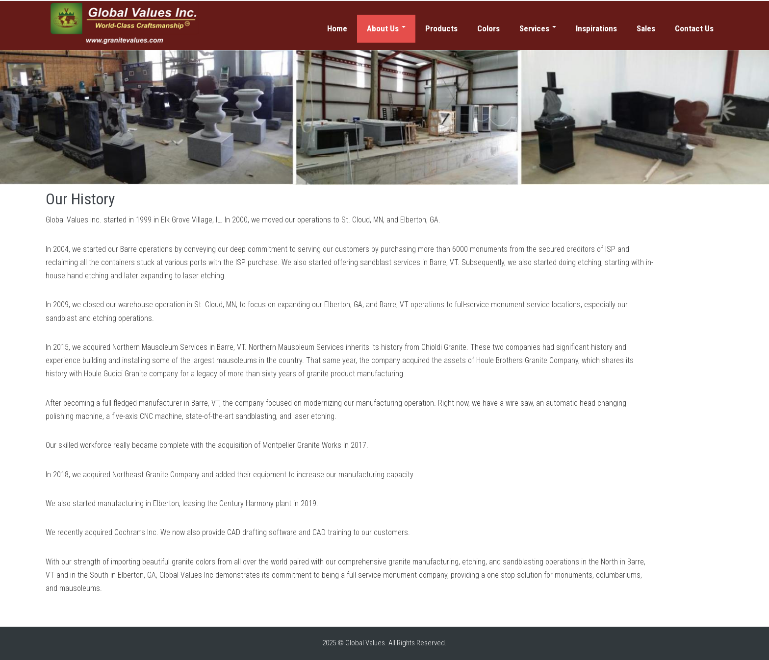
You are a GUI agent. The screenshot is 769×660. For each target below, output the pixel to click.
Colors (488, 28)
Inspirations (596, 28)
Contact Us (694, 28)
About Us (386, 28)
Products (441, 28)
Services (537, 28)
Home (337, 28)
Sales (646, 28)
